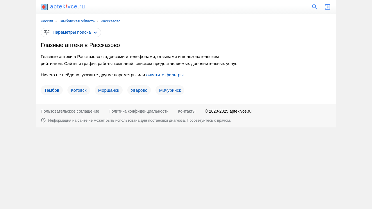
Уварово (139, 90)
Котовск (79, 90)
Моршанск (108, 90)
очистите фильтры (164, 74)
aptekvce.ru (63, 6)
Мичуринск (170, 90)
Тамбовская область (77, 21)
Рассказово (111, 21)
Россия (47, 21)
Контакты (186, 111)
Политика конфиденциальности (139, 111)
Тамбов (51, 90)
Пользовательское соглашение (70, 111)
